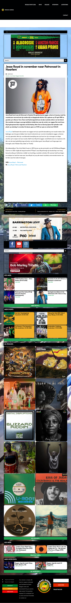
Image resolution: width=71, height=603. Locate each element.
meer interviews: (10, 559)
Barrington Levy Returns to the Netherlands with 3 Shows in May (56, 293)
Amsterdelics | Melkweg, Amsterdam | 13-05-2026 (55, 327)
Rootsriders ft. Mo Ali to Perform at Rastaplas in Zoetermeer (57, 279)
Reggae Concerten (20, 76)
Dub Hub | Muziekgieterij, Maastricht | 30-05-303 (22, 314)
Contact (65, 15)
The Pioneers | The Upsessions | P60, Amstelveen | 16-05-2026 (24, 327)
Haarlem (8, 76)
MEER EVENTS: (8, 309)
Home (7, 32)
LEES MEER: (7, 275)
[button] (20, 205)
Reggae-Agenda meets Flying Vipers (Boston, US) (23, 564)
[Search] (65, 60)
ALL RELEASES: (8, 344)
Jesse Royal (12, 76)
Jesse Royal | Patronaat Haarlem (17, 165)
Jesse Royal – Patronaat (16, 162)
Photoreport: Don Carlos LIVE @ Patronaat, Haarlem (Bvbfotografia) (24, 293)
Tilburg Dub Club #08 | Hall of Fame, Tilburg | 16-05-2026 (57, 314)
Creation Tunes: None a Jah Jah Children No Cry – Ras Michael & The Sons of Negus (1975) (57, 548)
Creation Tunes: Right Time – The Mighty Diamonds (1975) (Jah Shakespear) (24, 548)
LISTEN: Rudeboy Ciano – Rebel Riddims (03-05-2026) (24, 279)
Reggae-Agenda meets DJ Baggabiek (54, 564)
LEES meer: (7, 542)
